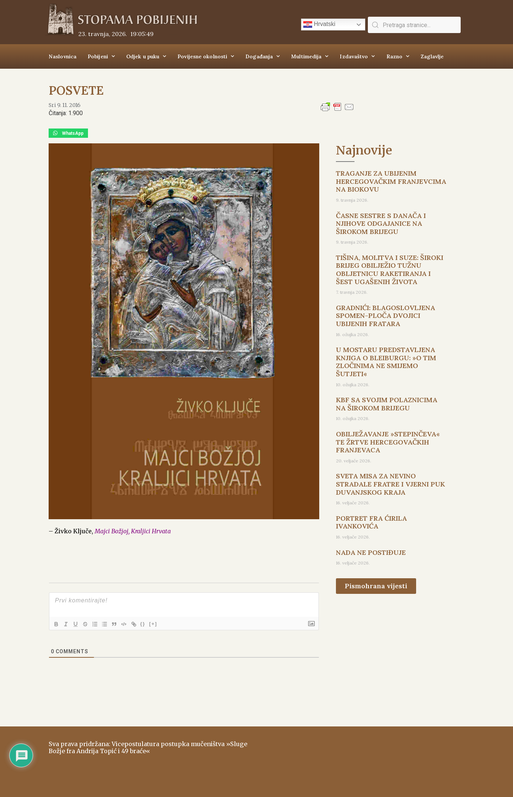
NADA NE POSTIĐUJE (371, 552)
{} (149, 624)
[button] (68, 133)
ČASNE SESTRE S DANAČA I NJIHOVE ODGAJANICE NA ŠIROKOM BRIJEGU (381, 223)
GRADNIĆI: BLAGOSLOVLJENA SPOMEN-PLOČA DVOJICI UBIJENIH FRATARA (385, 315)
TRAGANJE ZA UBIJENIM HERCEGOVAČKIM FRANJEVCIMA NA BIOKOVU (391, 181)
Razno (398, 56)
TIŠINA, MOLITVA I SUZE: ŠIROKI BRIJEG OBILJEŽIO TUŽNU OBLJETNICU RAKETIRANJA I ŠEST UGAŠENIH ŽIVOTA (389, 269)
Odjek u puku (146, 56)
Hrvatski (319, 24)
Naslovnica (62, 56)
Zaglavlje (432, 56)
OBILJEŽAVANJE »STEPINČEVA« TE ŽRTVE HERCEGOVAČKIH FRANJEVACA (388, 442)
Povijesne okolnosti (205, 56)
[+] (160, 624)
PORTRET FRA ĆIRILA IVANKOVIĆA (371, 522)
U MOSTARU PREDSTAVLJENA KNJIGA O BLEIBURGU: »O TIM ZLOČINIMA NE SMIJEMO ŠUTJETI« (386, 361)
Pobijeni (101, 56)
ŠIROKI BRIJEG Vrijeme (362, 758)
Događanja (262, 56)
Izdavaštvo (357, 56)
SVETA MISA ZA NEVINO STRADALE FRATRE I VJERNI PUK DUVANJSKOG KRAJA (390, 484)
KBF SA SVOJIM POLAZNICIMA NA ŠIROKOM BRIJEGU (386, 404)
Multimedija (310, 56)
